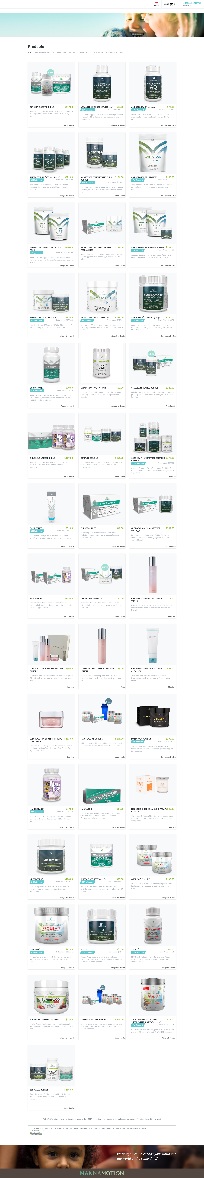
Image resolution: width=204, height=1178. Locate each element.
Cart (169, 4)
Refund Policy (35, 1132)
